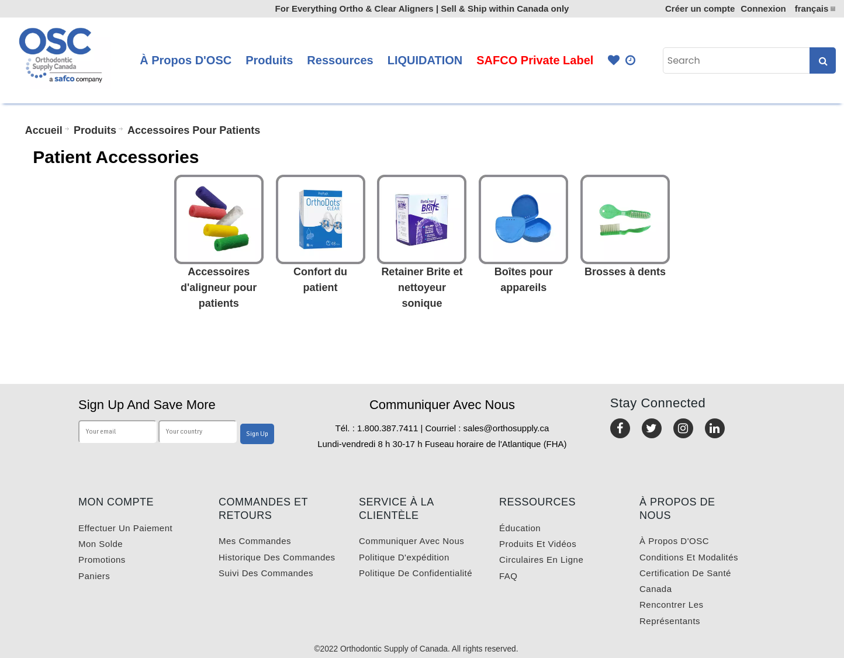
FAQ (508, 576)
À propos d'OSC (674, 541)
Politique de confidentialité (415, 573)
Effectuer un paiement (125, 528)
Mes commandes (255, 541)
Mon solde (100, 544)
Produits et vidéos (537, 544)
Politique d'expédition (404, 557)
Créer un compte (700, 8)
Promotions (102, 560)
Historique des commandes (277, 557)
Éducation (520, 528)
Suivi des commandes (266, 573)
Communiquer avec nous (411, 541)
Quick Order (631, 60)
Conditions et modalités (688, 557)
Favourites (613, 60)
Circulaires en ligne (541, 560)
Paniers (94, 576)
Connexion (763, 8)
